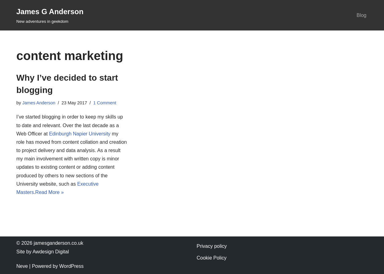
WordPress (71, 266)
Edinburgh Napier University (79, 133)
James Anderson (38, 102)
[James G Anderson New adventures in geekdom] (50, 15)
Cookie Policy (212, 257)
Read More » (49, 192)
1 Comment (104, 102)
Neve (22, 266)
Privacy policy (212, 246)
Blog (361, 15)
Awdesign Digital (50, 251)
